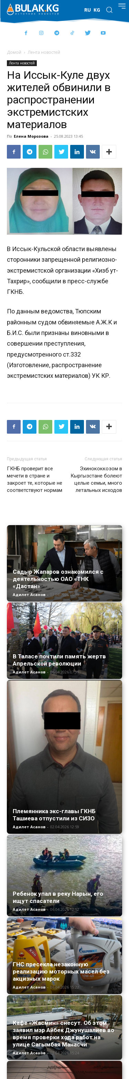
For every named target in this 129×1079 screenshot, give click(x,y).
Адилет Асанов (29, 594)
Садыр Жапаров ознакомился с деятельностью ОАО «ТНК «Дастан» (58, 579)
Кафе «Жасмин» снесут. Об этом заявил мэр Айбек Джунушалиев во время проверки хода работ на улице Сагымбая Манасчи (63, 1033)
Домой (14, 52)
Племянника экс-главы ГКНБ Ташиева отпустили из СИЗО (54, 815)
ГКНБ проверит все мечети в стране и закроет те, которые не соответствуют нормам (34, 479)
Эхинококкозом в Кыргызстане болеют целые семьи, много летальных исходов (96, 479)
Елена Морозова (31, 136)
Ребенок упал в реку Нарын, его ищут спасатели (58, 897)
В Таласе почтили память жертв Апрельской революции (59, 660)
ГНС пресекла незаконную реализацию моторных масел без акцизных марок (61, 971)
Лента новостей (44, 52)
